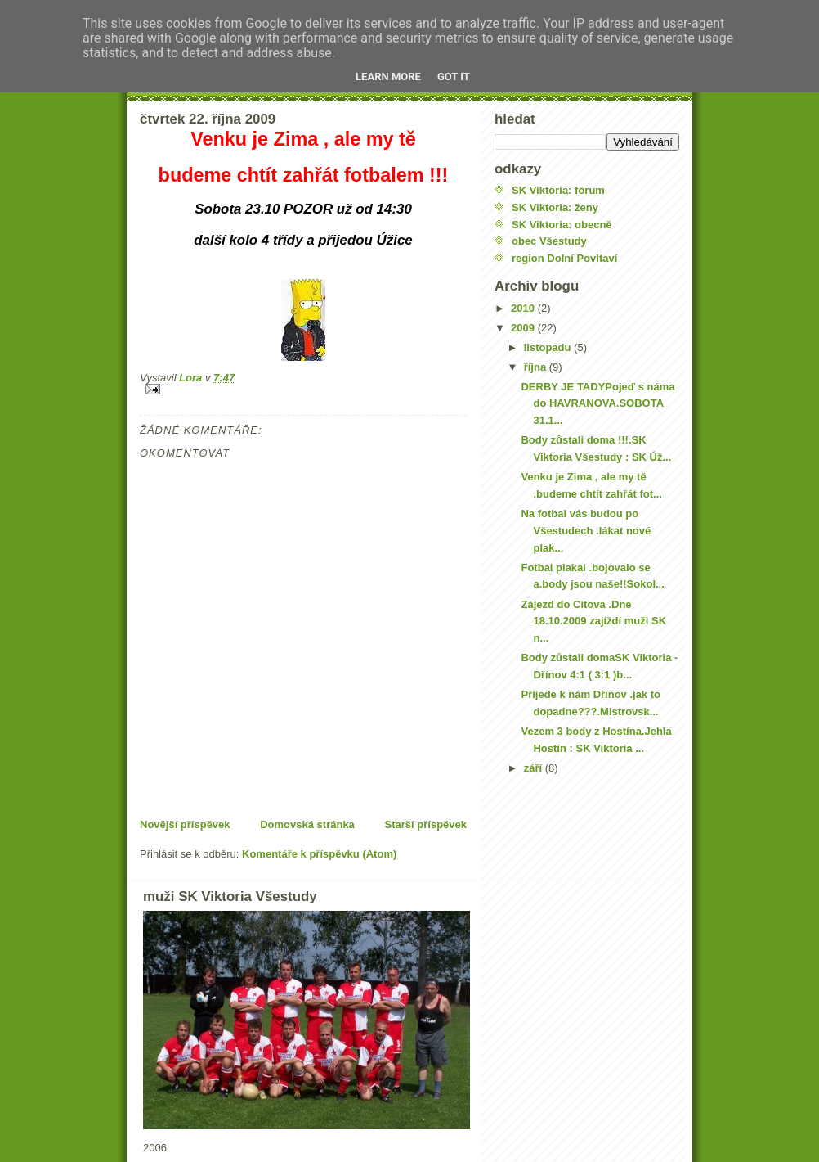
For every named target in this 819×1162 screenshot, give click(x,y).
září (534, 768)
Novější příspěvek (185, 824)
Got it (453, 76)
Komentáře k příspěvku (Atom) (319, 854)
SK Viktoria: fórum (558, 190)
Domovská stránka (307, 824)
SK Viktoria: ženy (555, 207)
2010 (524, 308)
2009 (524, 328)
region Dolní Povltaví (564, 258)
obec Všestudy (549, 241)
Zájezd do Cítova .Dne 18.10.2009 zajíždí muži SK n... (593, 621)
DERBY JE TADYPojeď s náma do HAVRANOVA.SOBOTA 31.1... (597, 404)
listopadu (549, 347)
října (536, 367)
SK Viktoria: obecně (562, 224)
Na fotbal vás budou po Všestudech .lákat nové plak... (586, 530)
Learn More (388, 76)
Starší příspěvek (426, 824)
